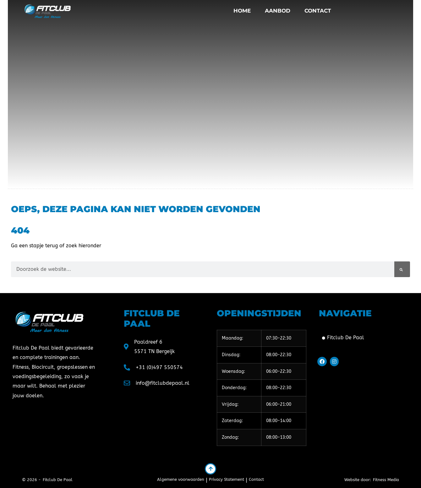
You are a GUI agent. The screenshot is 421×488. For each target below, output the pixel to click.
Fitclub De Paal (343, 338)
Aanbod (277, 11)
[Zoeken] (402, 269)
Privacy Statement (226, 479)
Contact (317, 11)
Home (242, 11)
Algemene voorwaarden (180, 479)
